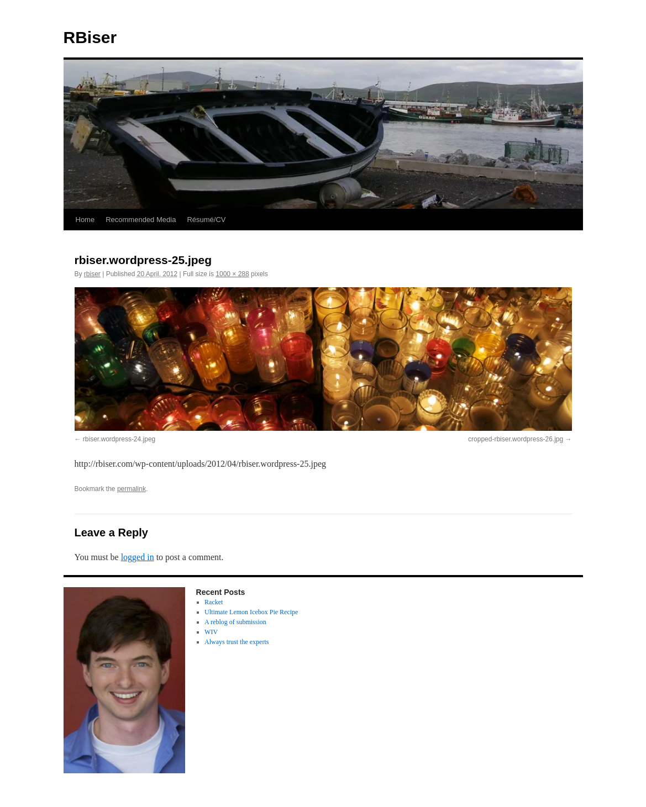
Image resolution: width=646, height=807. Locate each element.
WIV (211, 632)
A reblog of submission (235, 622)
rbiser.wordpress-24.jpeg (119, 439)
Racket (213, 602)
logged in (137, 557)
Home (85, 219)
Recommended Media (141, 219)
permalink (131, 489)
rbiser (92, 274)
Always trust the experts (236, 642)
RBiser (90, 37)
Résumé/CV (206, 219)
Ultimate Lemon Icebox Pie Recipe (251, 612)
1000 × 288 (232, 274)
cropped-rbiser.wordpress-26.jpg (515, 439)
